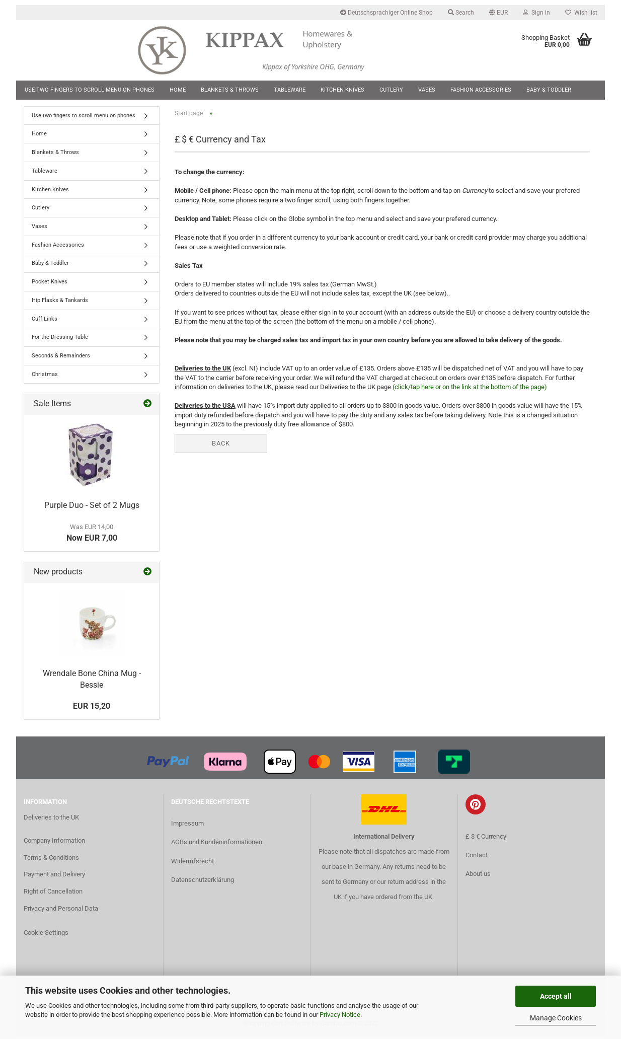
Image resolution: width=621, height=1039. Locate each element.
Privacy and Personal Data (61, 910)
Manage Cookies (556, 1018)
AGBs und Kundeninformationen (216, 844)
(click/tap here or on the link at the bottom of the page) (470, 389)
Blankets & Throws (230, 90)
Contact (476, 857)
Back (221, 445)
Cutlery (391, 90)
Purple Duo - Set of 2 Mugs (91, 507)
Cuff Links (44, 321)
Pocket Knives (49, 283)
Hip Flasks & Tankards (60, 302)
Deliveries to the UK (51, 819)
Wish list (581, 12)
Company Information (54, 842)
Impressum (187, 826)
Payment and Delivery (54, 876)
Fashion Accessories (480, 90)
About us (478, 875)
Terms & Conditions (51, 859)
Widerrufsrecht (192, 863)
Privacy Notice (340, 1014)
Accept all (556, 996)
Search (461, 12)
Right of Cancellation (53, 894)
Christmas (45, 376)
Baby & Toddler (548, 90)
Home (178, 90)
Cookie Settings (46, 934)
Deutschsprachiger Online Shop (386, 12)
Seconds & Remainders (61, 357)
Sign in (536, 12)
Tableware (289, 90)
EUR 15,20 (91, 708)
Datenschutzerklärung (202, 881)
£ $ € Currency (485, 838)
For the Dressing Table (60, 339)
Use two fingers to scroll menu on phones (89, 90)
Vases (426, 90)
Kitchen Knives (342, 90)
